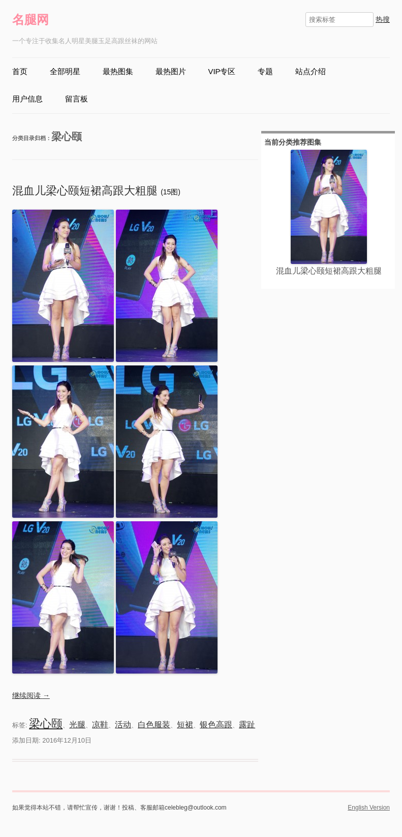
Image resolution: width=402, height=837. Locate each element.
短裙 (185, 724)
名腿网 (30, 19)
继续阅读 (31, 695)
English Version (369, 807)
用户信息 (27, 99)
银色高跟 (216, 724)
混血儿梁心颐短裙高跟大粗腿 (86, 190)
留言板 (76, 99)
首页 (19, 72)
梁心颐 (46, 723)
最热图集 (118, 72)
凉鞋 (100, 724)
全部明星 (65, 72)
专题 (265, 72)
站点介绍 (310, 72)
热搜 (383, 19)
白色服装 (154, 724)
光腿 (77, 724)
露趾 (247, 724)
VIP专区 (222, 72)
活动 (123, 724)
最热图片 (171, 72)
